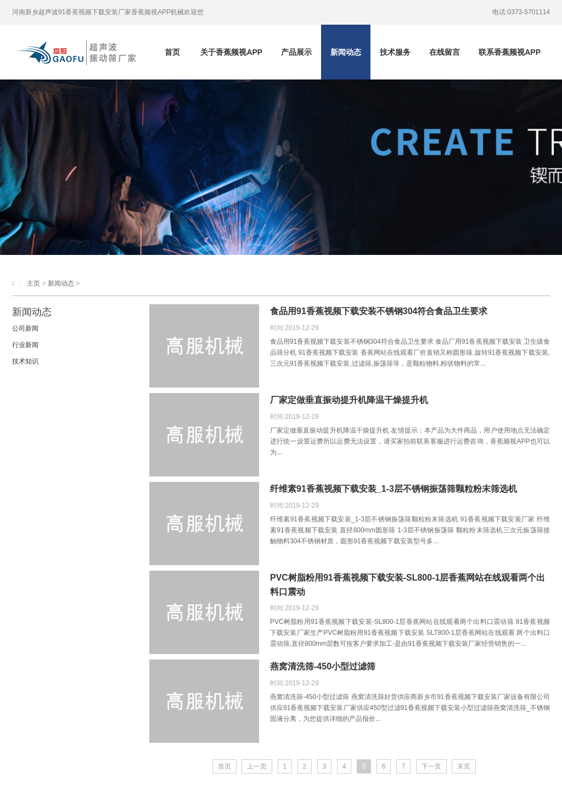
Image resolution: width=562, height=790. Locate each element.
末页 (463, 766)
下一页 (431, 766)
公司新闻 (25, 328)
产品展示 (296, 52)
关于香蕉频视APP (231, 52)
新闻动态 (345, 52)
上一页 (257, 766)
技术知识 (25, 361)
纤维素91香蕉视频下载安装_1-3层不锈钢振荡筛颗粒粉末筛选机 (393, 488)
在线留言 (444, 52)
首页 (172, 52)
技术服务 (395, 52)
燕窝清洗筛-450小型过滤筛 (322, 666)
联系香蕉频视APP (510, 52)
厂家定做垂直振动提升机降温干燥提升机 (349, 400)
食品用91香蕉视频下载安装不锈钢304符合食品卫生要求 (379, 311)
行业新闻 (25, 345)
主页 (33, 283)
